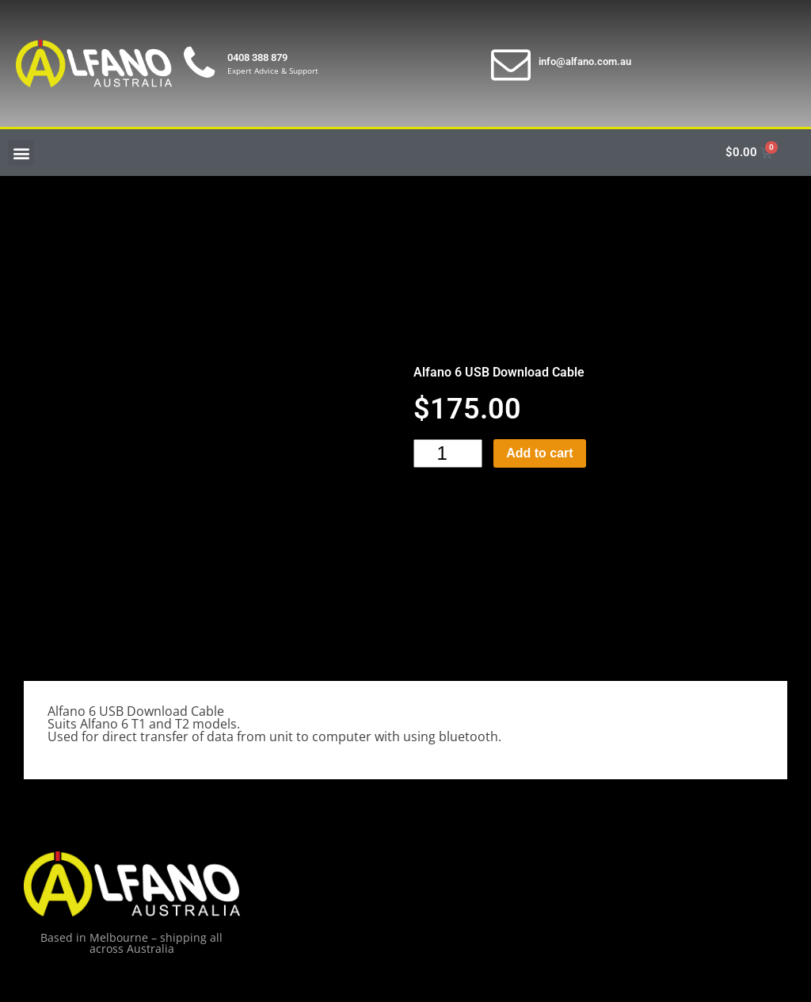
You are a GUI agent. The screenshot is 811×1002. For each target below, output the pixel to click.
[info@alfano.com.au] (511, 63)
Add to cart (539, 453)
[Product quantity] (447, 453)
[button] (21, 153)
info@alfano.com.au (585, 61)
